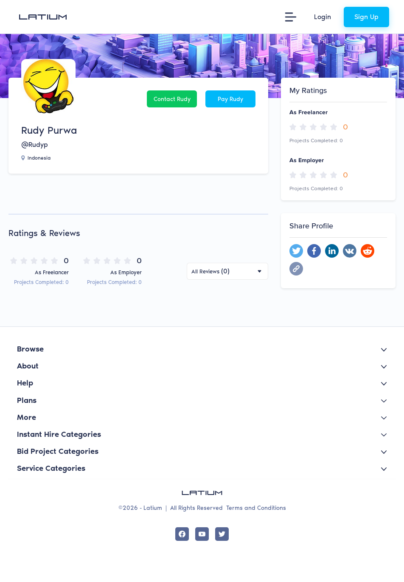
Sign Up (366, 17)
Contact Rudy (172, 99)
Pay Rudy (230, 99)
